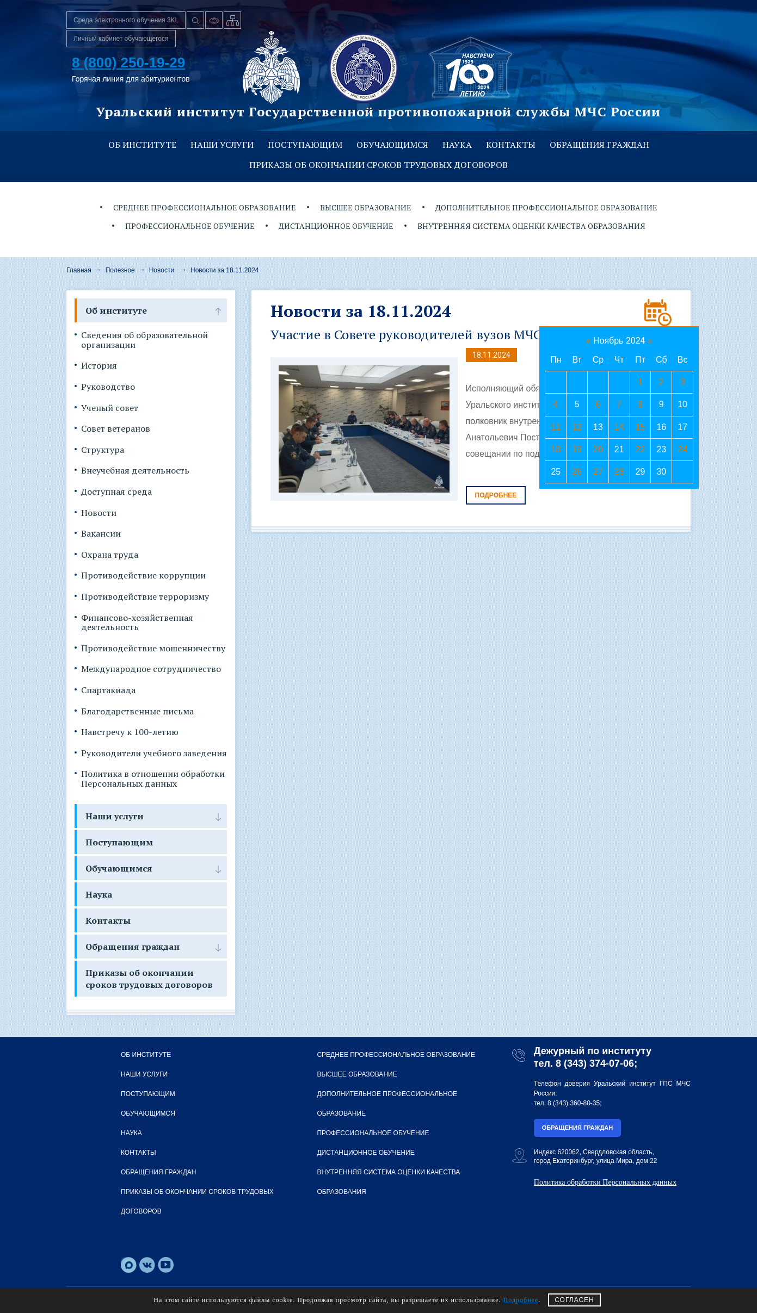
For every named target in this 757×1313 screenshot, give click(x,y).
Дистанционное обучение (336, 226)
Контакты (511, 145)
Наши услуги (222, 145)
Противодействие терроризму (145, 597)
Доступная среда (116, 492)
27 (598, 471)
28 (619, 471)
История (99, 366)
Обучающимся (392, 145)
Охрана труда (109, 555)
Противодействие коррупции (143, 576)
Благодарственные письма (137, 712)
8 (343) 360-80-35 (573, 1103)
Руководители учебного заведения (154, 753)
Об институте (142, 145)
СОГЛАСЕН (574, 1300)
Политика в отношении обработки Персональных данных (153, 778)
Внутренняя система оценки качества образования (531, 226)
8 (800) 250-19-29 (128, 62)
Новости (161, 270)
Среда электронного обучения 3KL (126, 20)
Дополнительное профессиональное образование (546, 207)
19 (577, 449)
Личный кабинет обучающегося (121, 38)
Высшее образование (365, 207)
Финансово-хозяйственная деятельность (137, 622)
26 (577, 471)
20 (598, 449)
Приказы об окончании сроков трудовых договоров (378, 165)
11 (556, 427)
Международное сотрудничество (151, 669)
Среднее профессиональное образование (204, 207)
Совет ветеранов (115, 429)
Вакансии (101, 534)
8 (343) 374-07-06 (595, 1063)
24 (682, 449)
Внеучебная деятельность (135, 471)
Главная (78, 270)
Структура (102, 450)
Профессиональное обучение (190, 226)
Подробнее (496, 495)
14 (619, 427)
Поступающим (305, 145)
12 (577, 427)
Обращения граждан (599, 145)
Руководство (108, 387)
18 (556, 449)
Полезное (120, 270)
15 (640, 427)
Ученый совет (109, 408)
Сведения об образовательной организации (144, 340)
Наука (457, 145)
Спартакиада (108, 690)
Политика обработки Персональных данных (605, 1182)
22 (640, 449)
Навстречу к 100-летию (130, 732)
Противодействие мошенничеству (153, 649)
